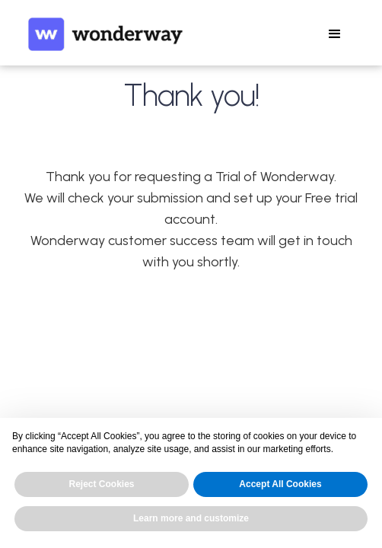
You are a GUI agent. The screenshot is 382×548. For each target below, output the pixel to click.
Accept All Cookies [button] (280, 484)
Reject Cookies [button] (101, 484)
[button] (335, 34)
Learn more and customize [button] (191, 518)
